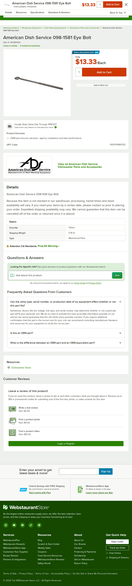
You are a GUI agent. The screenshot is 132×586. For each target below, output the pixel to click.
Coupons (42, 552)
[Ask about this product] (66, 275)
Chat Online (113, 553)
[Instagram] (5, 525)
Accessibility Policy (60, 574)
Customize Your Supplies (15, 552)
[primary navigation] (10, 5)
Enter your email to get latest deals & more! (35, 471)
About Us (79, 540)
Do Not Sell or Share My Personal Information (95, 574)
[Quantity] (79, 72)
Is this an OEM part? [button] (21, 333)
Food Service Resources (50, 555)
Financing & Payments (85, 552)
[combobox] (66, 14)
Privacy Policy (95, 283)
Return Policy (80, 563)
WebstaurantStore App (14, 548)
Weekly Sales (44, 548)
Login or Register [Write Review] (66, 443)
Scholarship (80, 555)
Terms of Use (79, 283)
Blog (40, 540)
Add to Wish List (101, 85)
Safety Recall (44, 563)
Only (77, 57)
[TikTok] (30, 525)
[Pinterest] (39, 525)
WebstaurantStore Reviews (51, 559)
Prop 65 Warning (47, 246)
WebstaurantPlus (11, 540)
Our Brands (80, 544)
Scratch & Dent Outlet (48, 544)
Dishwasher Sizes (31, 367)
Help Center (117, 541)
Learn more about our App (99, 492)
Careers (78, 548)
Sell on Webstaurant (84, 559)
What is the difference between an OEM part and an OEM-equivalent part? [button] (52, 342)
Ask (117, 275)
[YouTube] (14, 525)
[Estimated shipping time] (55, 127)
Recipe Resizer (10, 555)
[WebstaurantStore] (43, 507)
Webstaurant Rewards (14, 544)
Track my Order (117, 547)
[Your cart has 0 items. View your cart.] (124, 5)
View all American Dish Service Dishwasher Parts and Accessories (80, 165)
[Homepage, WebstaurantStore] (66, 6)
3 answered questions (30, 46)
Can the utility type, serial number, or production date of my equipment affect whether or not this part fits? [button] (63, 303)
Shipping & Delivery (117, 557)
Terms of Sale (10, 574)
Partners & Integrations (14, 559)
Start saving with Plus (40, 492)
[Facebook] (22, 525)
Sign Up (105, 471)
